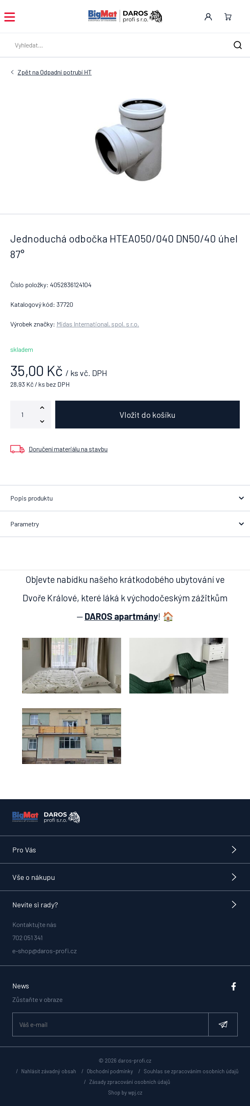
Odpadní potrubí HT (55, 72)
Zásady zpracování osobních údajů (129, 1082)
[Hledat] (238, 45)
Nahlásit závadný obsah (48, 1071)
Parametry (24, 524)
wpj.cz (135, 1092)
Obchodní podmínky (110, 1071)
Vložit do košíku (147, 414)
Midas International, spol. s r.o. (97, 324)
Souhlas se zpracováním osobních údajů (191, 1071)
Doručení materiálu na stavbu (68, 449)
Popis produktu (31, 498)
